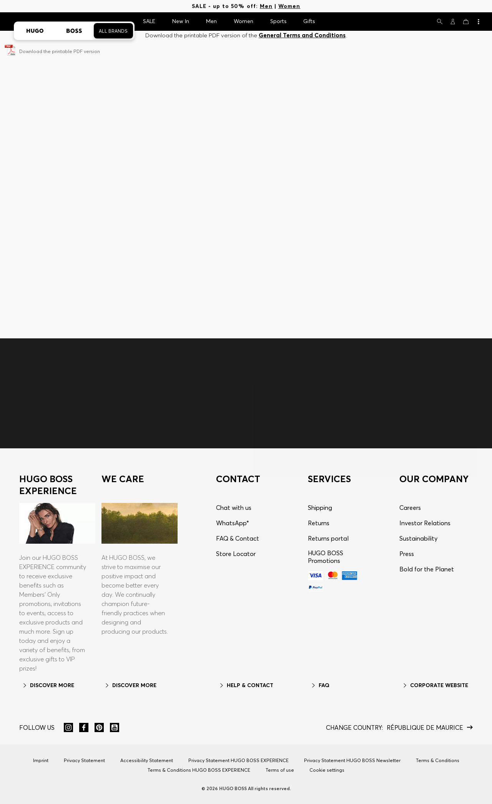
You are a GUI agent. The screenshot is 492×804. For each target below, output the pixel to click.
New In (180, 21)
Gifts (309, 21)
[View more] (478, 21)
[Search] (439, 21)
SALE (149, 21)
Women (289, 6)
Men (266, 6)
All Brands (113, 31)
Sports (278, 21)
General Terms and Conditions (302, 35)
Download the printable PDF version (59, 51)
